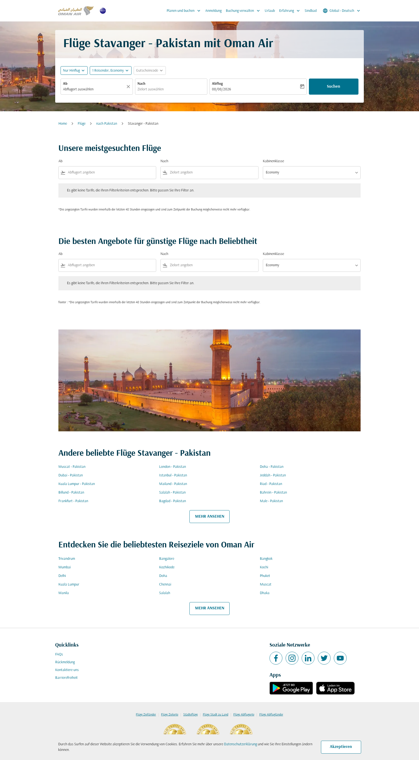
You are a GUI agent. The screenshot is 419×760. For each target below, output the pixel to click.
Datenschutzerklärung (240, 744)
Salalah (164, 593)
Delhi (62, 576)
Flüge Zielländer (146, 714)
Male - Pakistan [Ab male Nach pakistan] (271, 501)
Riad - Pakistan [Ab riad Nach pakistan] (271, 484)
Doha (163, 576)
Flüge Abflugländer (271, 714)
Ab (65, 84)
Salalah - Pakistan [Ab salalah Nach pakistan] (172, 493)
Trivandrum (66, 559)
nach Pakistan (106, 124)
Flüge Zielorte (169, 714)
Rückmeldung (65, 662)
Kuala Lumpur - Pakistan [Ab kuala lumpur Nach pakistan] (76, 484)
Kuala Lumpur (68, 585)
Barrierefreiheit (66, 678)
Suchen (333, 86)
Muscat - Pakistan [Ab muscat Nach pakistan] (71, 467)
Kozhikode (166, 567)
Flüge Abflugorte (243, 714)
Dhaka (265, 593)
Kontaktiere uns (67, 670)
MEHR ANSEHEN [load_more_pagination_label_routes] (209, 516)
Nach (141, 84)
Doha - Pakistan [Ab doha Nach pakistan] (271, 467)
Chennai (165, 585)
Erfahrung (290, 10)
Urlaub (270, 11)
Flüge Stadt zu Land (215, 714)
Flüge (81, 124)
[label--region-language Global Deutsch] (342, 10)
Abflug (217, 84)
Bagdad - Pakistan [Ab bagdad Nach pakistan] (172, 501)
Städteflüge (190, 714)
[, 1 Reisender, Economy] (108, 70)
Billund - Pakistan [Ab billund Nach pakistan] (71, 493)
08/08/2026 (221, 89)
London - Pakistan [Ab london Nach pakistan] (172, 467)
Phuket (265, 576)
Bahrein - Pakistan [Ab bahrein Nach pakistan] (273, 493)
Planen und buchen (185, 10)
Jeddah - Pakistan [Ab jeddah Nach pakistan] (273, 475)
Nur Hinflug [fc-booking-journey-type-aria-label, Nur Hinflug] (71, 71)
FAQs (59, 655)
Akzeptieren (341, 747)
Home (62, 124)
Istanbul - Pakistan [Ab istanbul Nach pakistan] (173, 475)
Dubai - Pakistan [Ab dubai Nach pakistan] (70, 475)
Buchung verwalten (244, 10)
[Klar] (129, 86)
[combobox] (94, 89)
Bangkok (266, 559)
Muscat (265, 585)
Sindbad (311, 11)
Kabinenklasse (273, 161)
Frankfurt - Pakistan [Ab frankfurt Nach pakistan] (73, 501)
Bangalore (166, 559)
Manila (63, 593)
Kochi (264, 567)
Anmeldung (213, 11)
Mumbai (64, 567)
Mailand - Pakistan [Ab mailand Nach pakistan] (173, 484)
